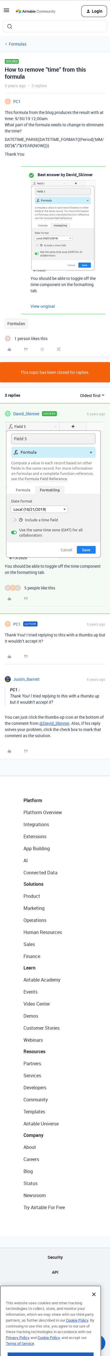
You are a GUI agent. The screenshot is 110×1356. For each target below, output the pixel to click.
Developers (34, 1087)
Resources (34, 1051)
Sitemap (55, 1287)
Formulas (17, 44)
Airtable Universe (41, 1123)
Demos (30, 1016)
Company (33, 1135)
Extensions (34, 836)
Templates (34, 1111)
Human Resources (42, 932)
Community (35, 1099)
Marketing (34, 908)
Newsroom (34, 1195)
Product (31, 896)
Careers (31, 1159)
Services (32, 1075)
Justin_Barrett (26, 679)
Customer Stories (41, 1028)
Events (30, 992)
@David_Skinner (54, 723)
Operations (34, 920)
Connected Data (40, 872)
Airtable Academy (41, 980)
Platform (32, 800)
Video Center (36, 1004)
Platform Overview (42, 812)
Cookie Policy (77, 1331)
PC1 (17, 101)
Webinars (33, 1040)
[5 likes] (30, 588)
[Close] (93, 1305)
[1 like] (26, 338)
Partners (32, 1063)
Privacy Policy (18, 1348)
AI (25, 860)
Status (30, 1183)
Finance (31, 956)
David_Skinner (26, 413)
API (55, 1272)
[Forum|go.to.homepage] (35, 11)
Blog (28, 1171)
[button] (6, 12)
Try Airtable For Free (44, 1207)
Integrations (36, 824)
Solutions (33, 884)
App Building (36, 848)
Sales (29, 944)
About (29, 1147)
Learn (29, 968)
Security (55, 1257)
